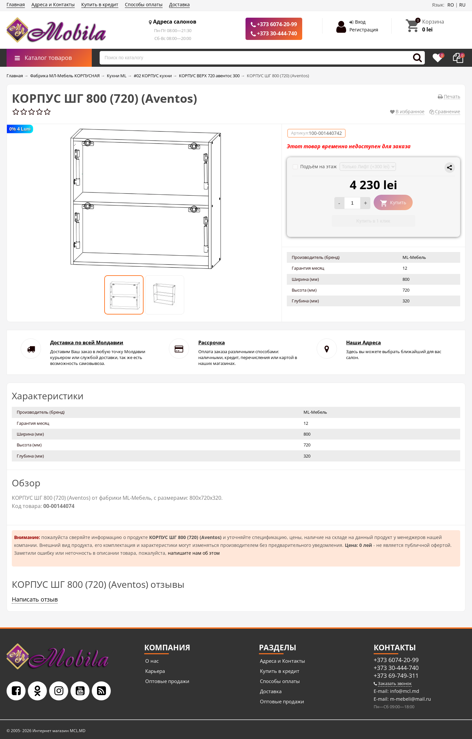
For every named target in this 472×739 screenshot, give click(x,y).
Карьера (155, 671)
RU (462, 5)
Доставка (179, 4)
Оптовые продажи (167, 681)
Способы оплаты (144, 4)
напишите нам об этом (194, 553)
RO (450, 5)
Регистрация (363, 30)
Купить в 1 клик (373, 221)
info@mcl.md (404, 691)
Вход (360, 22)
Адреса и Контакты (53, 4)
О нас (152, 661)
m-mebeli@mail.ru (410, 699)
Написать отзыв (35, 599)
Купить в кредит (99, 4)
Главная (16, 4)
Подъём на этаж (315, 166)
